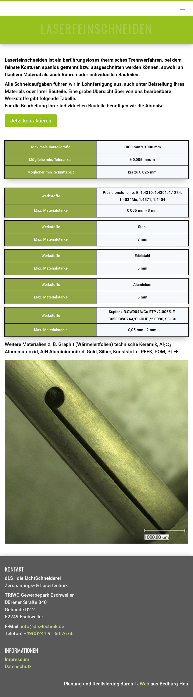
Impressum (17, 659)
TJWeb (141, 684)
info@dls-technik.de (42, 626)
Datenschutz (18, 666)
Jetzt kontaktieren (30, 121)
